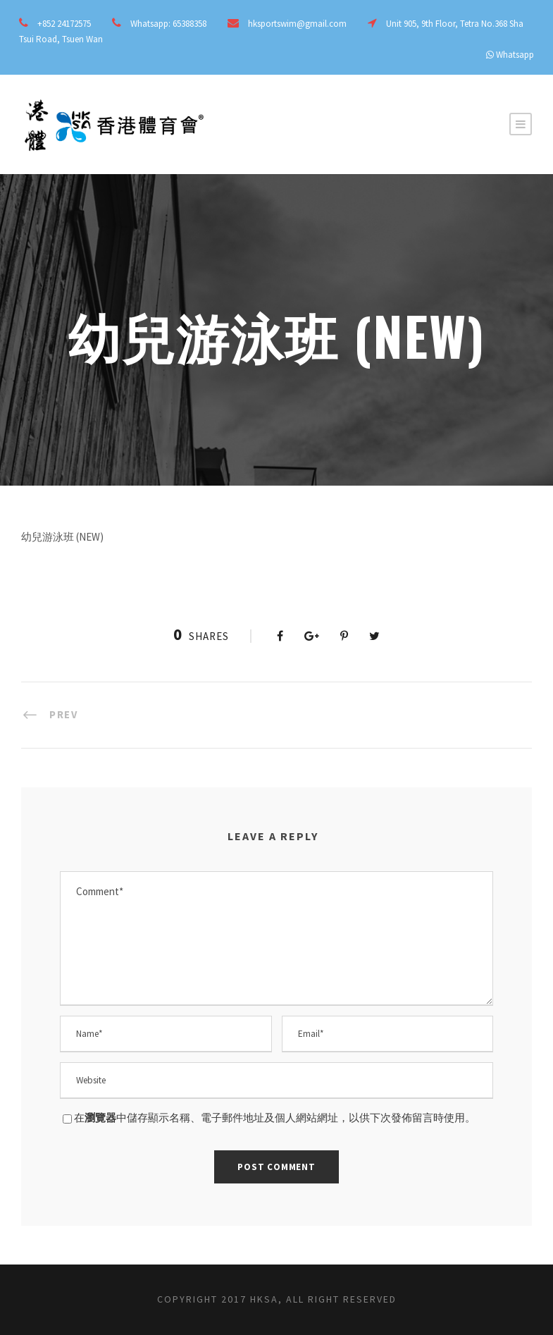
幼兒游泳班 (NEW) (62, 536)
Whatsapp (515, 55)
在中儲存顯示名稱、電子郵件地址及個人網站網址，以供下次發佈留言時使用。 (275, 1117)
